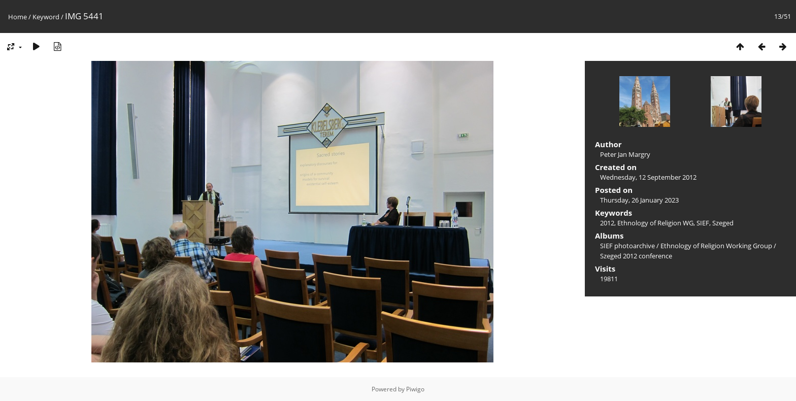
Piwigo (415, 389)
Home (17, 16)
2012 (607, 222)
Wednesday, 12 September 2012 (648, 177)
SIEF (702, 222)
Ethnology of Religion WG (655, 222)
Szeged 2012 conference (636, 255)
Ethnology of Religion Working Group (716, 245)
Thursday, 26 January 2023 (639, 200)
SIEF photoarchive (627, 245)
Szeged (723, 222)
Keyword (45, 16)
